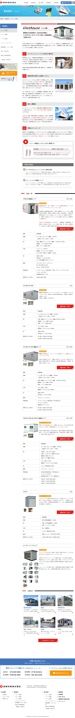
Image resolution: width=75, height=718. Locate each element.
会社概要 (3, 692)
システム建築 (4, 38)
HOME (1, 18)
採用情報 (60, 694)
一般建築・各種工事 (6, 59)
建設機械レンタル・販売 (7, 47)
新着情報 (60, 692)
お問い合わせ (61, 696)
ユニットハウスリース (6, 42)
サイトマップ (61, 701)
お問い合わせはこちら (62, 673)
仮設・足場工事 (4, 51)
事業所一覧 (5, 698)
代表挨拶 (5, 694)
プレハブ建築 (4, 34)
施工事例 (46, 692)
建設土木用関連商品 (6, 55)
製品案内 (7, 18)
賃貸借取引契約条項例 (63, 699)
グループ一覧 (6, 696)
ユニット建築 (4, 30)
